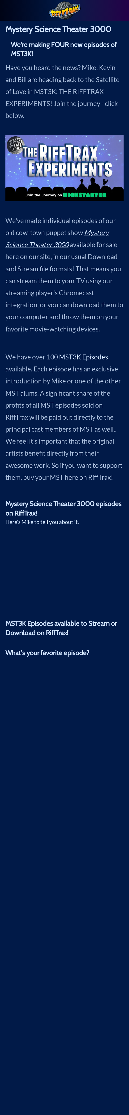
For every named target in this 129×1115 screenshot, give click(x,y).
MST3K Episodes (83, 357)
